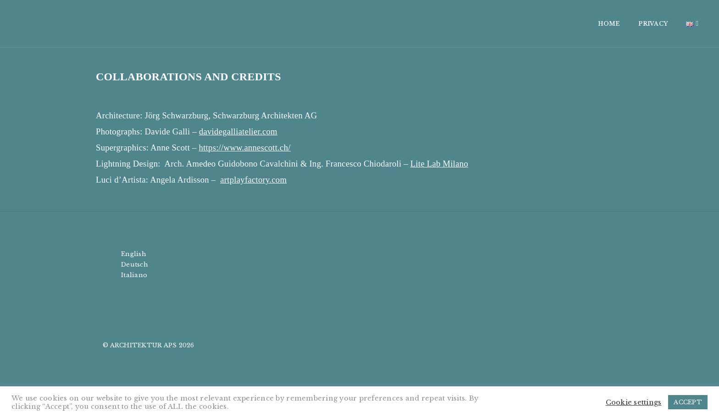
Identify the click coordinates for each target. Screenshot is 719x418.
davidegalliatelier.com (238, 131)
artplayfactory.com (253, 179)
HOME (518, 23)
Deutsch (134, 264)
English (133, 254)
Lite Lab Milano (439, 163)
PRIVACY (561, 23)
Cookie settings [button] (634, 402)
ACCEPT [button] (688, 402)
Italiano (134, 275)
